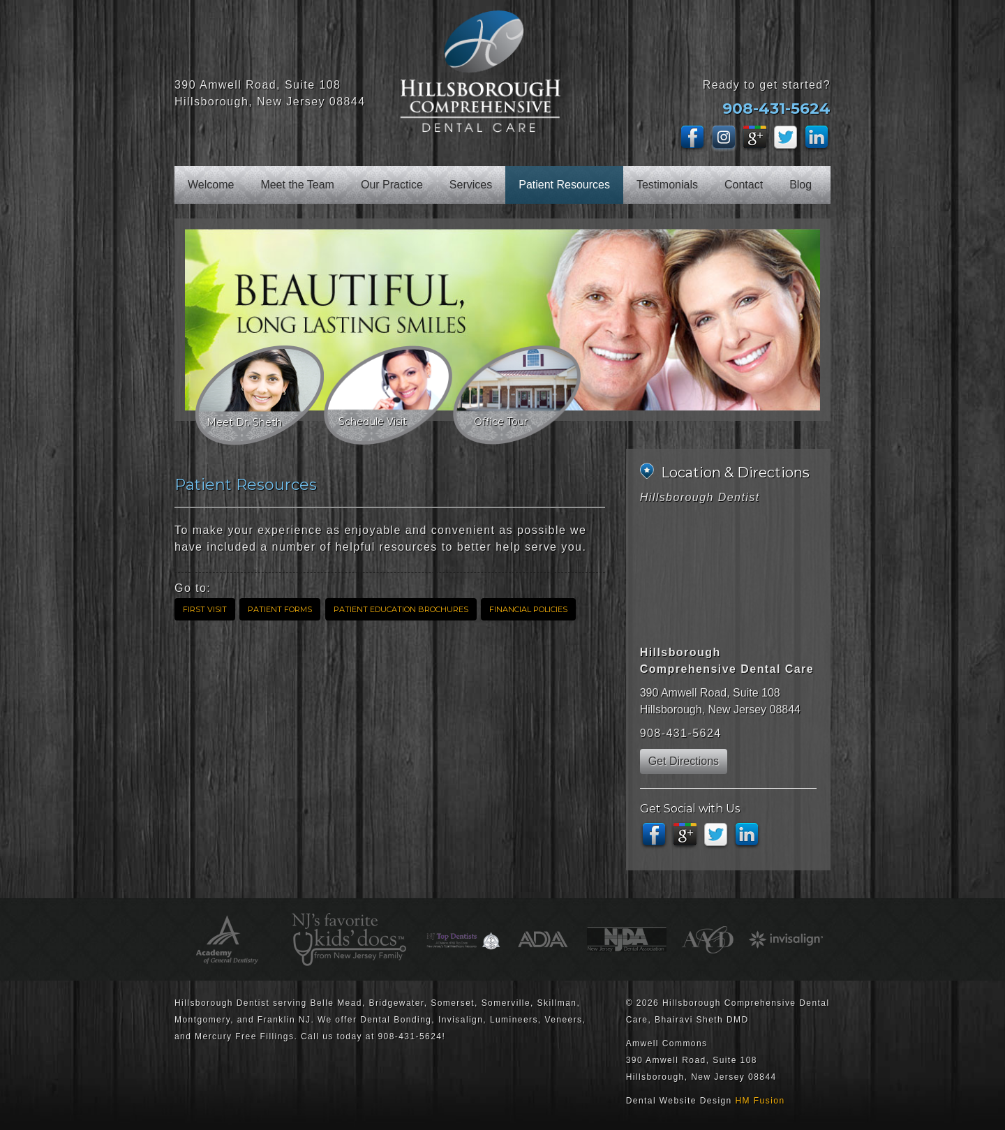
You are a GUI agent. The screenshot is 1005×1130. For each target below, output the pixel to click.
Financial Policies (528, 609)
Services (470, 185)
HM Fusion (760, 1101)
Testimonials (667, 185)
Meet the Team (297, 185)
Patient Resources (564, 185)
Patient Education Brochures (401, 609)
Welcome (211, 185)
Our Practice (392, 185)
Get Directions (683, 761)
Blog (800, 185)
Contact (743, 185)
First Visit (205, 609)
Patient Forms (280, 609)
